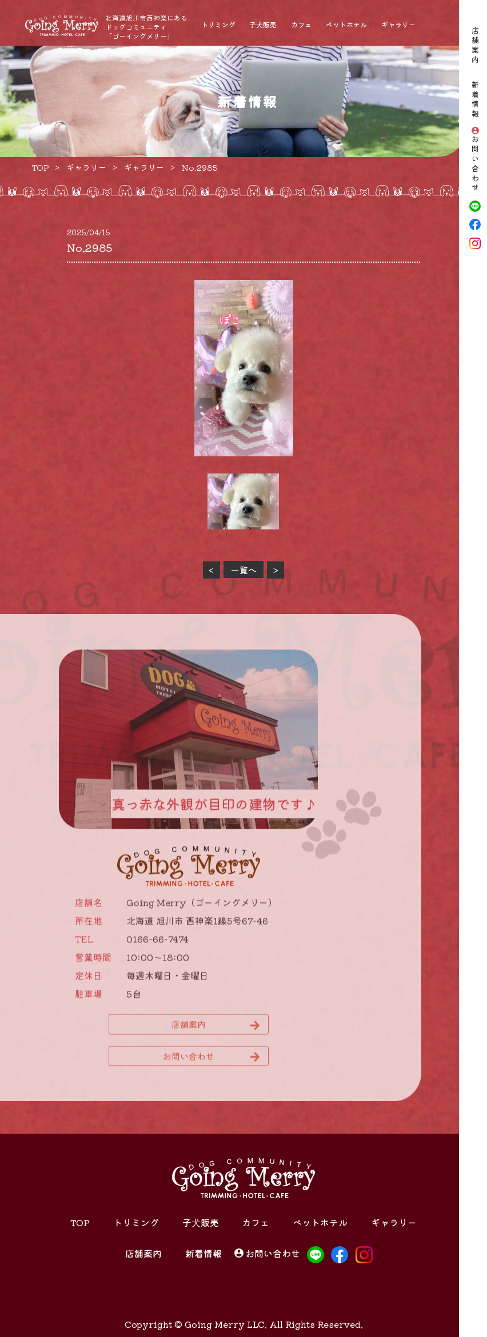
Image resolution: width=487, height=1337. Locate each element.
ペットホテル (346, 24)
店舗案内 (475, 45)
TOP (80, 1222)
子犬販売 (263, 24)
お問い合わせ (475, 164)
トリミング (218, 24)
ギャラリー (398, 24)
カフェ (301, 24)
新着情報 (475, 100)
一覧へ (244, 570)
